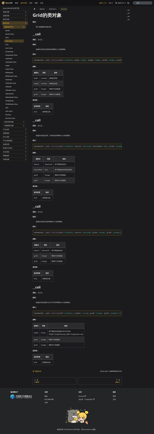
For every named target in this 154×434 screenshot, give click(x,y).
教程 (16, 3)
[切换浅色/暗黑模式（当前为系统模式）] (128, 2)
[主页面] (34, 9)
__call (128, 10)
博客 (36, 3)
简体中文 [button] (119, 3)
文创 (41, 3)
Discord (82, 396)
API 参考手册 (49, 399)
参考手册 (24, 3)
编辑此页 (37, 371)
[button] (15, 12)
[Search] (142, 2)
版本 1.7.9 (103, 3)
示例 (30, 3)
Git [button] (110, 3)
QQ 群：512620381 (87, 399)
